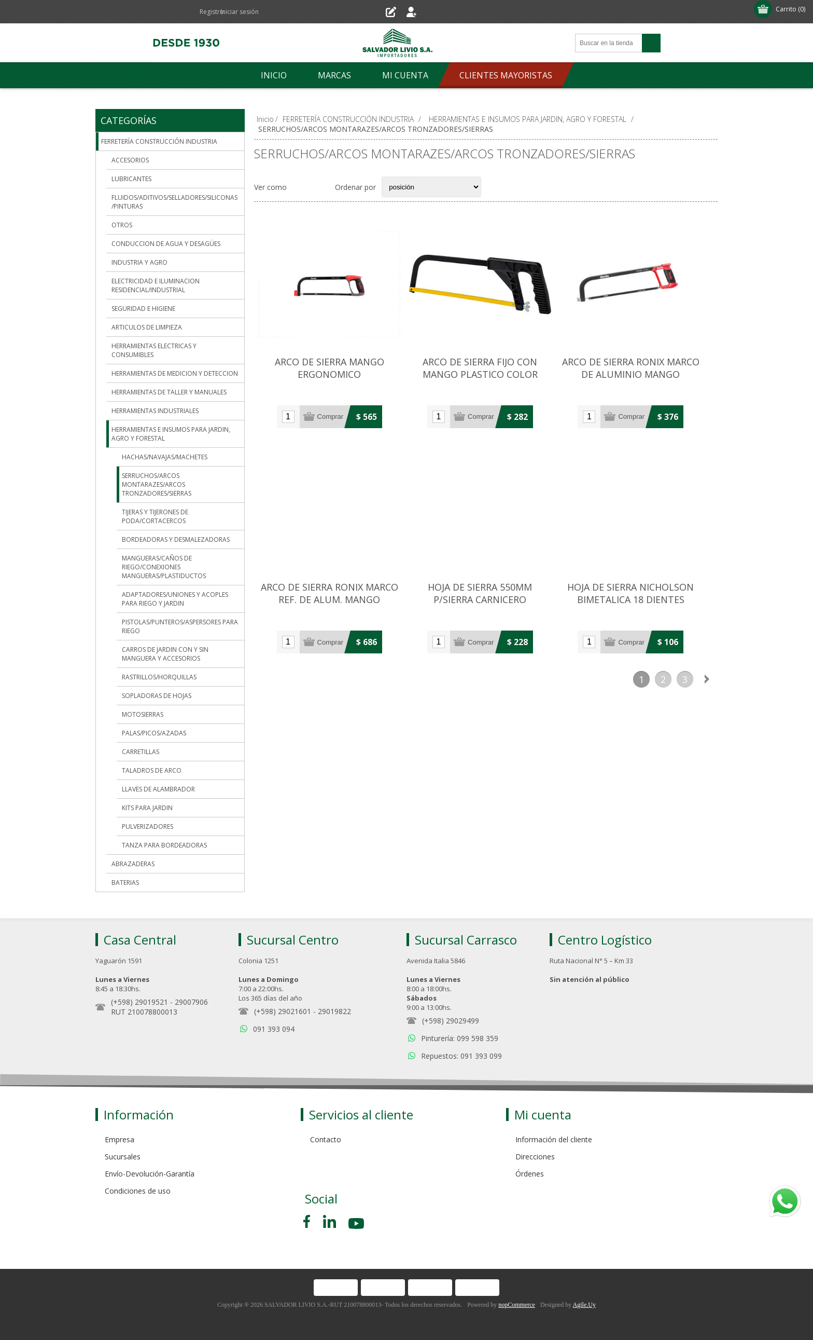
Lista (320, 186)
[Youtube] (357, 1225)
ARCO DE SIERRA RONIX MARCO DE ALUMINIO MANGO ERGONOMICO (640, 379)
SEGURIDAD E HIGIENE (143, 308)
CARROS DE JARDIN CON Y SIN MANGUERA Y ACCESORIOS (165, 654)
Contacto (325, 1139)
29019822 (334, 1011)
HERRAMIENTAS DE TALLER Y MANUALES (169, 392)
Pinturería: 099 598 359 (459, 1038)
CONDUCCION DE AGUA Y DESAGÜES (165, 243)
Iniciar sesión (431, 11)
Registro (378, 11)
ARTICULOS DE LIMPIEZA (146, 327)
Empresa (119, 1139)
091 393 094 (274, 1029)
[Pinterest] (329, 1221)
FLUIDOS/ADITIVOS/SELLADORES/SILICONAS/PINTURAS (174, 202)
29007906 (191, 1002)
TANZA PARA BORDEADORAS (164, 845)
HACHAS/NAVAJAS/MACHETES (164, 457)
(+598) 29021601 (282, 1011)
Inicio (265, 119)
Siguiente (706, 687)
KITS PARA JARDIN (147, 807)
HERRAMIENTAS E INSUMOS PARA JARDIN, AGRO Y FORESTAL (170, 434)
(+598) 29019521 (139, 1002)
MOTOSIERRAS (142, 714)
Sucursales (123, 1156)
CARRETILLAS (140, 751)
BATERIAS (125, 882)
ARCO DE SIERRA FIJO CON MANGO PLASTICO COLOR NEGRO (485, 379)
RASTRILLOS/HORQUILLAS (159, 677)
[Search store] (608, 43)
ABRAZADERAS (133, 863)
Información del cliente (553, 1139)
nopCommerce (516, 1304)
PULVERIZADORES (147, 826)
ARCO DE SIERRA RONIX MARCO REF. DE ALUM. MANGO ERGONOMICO (331, 608)
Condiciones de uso (138, 1191)
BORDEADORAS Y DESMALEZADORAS (176, 539)
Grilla (300, 186)
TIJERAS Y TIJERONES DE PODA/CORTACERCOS (155, 516)
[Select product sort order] (431, 186)
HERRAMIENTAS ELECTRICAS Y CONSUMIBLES (154, 350)
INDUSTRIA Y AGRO (139, 262)
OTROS (121, 225)
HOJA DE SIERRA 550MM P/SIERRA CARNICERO (486, 602)
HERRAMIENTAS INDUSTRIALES (155, 410)
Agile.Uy (584, 1304)
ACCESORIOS (130, 160)
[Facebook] (308, 1221)
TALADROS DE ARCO (151, 770)
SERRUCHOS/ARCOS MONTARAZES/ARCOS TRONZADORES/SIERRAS (156, 484)
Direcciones (535, 1156)
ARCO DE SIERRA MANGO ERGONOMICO (331, 373)
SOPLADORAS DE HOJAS (156, 695)
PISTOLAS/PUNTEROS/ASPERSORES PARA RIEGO (180, 626)
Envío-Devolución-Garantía (149, 1174)
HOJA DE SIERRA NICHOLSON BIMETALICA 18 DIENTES (640, 602)
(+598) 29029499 (450, 1020)
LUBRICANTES (131, 178)
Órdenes (529, 1174)
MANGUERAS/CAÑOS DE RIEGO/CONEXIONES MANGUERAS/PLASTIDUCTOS (164, 567)
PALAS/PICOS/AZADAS (154, 733)
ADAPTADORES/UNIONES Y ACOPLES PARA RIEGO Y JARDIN (175, 599)
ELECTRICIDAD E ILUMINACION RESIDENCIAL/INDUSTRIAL (155, 285)
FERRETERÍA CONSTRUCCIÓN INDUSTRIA (159, 141)
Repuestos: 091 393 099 (461, 1056)
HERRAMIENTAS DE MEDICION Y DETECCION (174, 373)
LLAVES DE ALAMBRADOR (158, 789)
